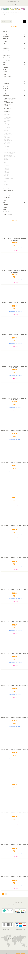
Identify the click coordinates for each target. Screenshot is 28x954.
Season (5, 166)
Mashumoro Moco (8, 155)
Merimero (6, 158)
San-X (4, 62)
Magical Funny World (8, 153)
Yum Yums (6, 184)
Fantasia (5, 46)
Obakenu (6, 105)
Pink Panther (6, 60)
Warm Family (6, 180)
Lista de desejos (14, 12)
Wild (5, 181)
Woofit (5, 183)
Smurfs (5, 69)
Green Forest (7, 142)
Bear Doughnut (7, 117)
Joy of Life (6, 149)
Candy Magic (6, 121)
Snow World (6, 169)
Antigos (5, 34)
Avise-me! (15, 250)
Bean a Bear (6, 115)
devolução (18, 953)
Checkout (21, 12)
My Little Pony (6, 57)
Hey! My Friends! (7, 145)
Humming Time (7, 147)
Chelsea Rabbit (7, 124)
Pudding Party (7, 165)
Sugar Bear (6, 171)
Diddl (5, 131)
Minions (5, 101)
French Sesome (7, 139)
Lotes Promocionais (8, 53)
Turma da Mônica (7, 76)
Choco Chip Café (7, 126)
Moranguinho (6, 55)
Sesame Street (7, 168)
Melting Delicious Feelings (9, 156)
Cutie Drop (6, 129)
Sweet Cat (6, 175)
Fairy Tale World (7, 110)
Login (12, 15)
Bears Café (6, 118)
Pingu (5, 164)
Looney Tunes (6, 50)
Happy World (7, 143)
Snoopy (5, 72)
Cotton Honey (7, 127)
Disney (4, 43)
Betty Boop (5, 38)
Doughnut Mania (7, 133)
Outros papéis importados (10, 98)
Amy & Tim (5, 31)
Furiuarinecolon (7, 111)
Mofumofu (6, 159)
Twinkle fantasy (7, 108)
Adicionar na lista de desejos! (15, 247)
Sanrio (4, 64)
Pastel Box (6, 161)
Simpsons (5, 67)
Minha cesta (6, 15)
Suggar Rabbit (7, 172)
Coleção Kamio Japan (8, 99)
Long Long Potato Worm (9, 152)
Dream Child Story (8, 134)
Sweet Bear (6, 174)
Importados (6, 48)
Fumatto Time (7, 107)
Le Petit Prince (7, 150)
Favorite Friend (7, 104)
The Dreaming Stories (8, 178)
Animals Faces (7, 114)
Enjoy (5, 136)
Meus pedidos (5, 12)
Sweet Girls (6, 177)
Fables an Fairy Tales (8, 102)
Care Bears (5, 41)
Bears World (7, 120)
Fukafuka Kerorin (8, 140)
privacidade (23, 953)
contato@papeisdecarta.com (13, 1)
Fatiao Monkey (7, 137)
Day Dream (6, 130)
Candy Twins (6, 123)
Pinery (5, 162)
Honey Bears (6, 146)
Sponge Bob (6, 74)
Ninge (5, 113)
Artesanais (6, 36)
